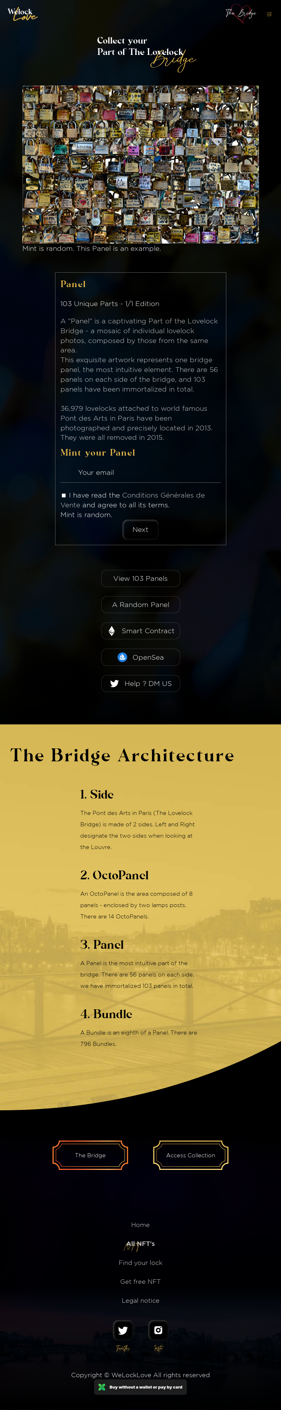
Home (140, 1225)
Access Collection (191, 1156)
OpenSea (148, 657)
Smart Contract (148, 630)
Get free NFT (140, 1281)
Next (140, 529)
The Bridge (90, 1156)
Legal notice (141, 1300)
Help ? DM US (148, 683)
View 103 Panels (140, 578)
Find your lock (140, 1263)
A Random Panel (140, 604)
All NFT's (140, 1244)
